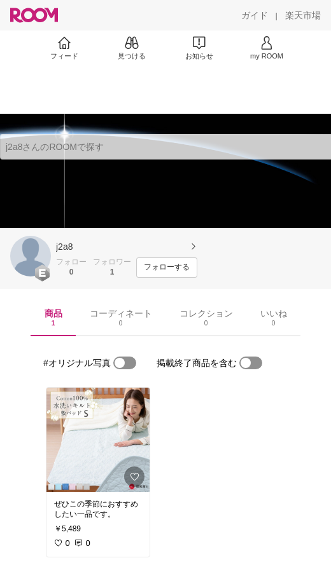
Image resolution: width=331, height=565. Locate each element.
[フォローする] (166, 267)
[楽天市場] (303, 15)
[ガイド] (254, 15)
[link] (98, 440)
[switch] (124, 363)
